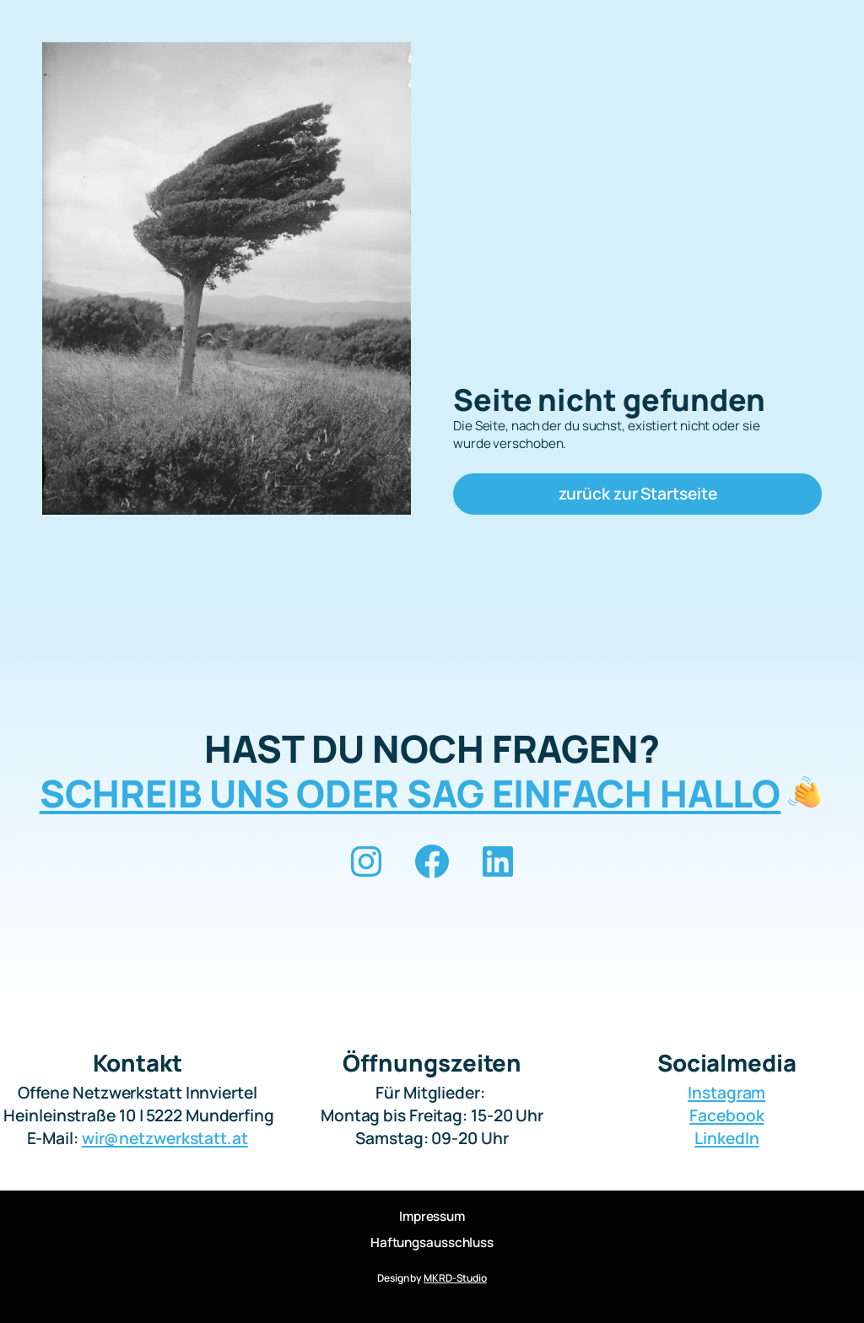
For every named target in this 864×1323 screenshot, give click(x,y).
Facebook (726, 1115)
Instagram (726, 1092)
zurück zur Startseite (638, 493)
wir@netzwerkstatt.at (165, 1137)
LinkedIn (726, 1137)
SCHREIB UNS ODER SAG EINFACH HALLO (410, 792)
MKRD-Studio (455, 1278)
